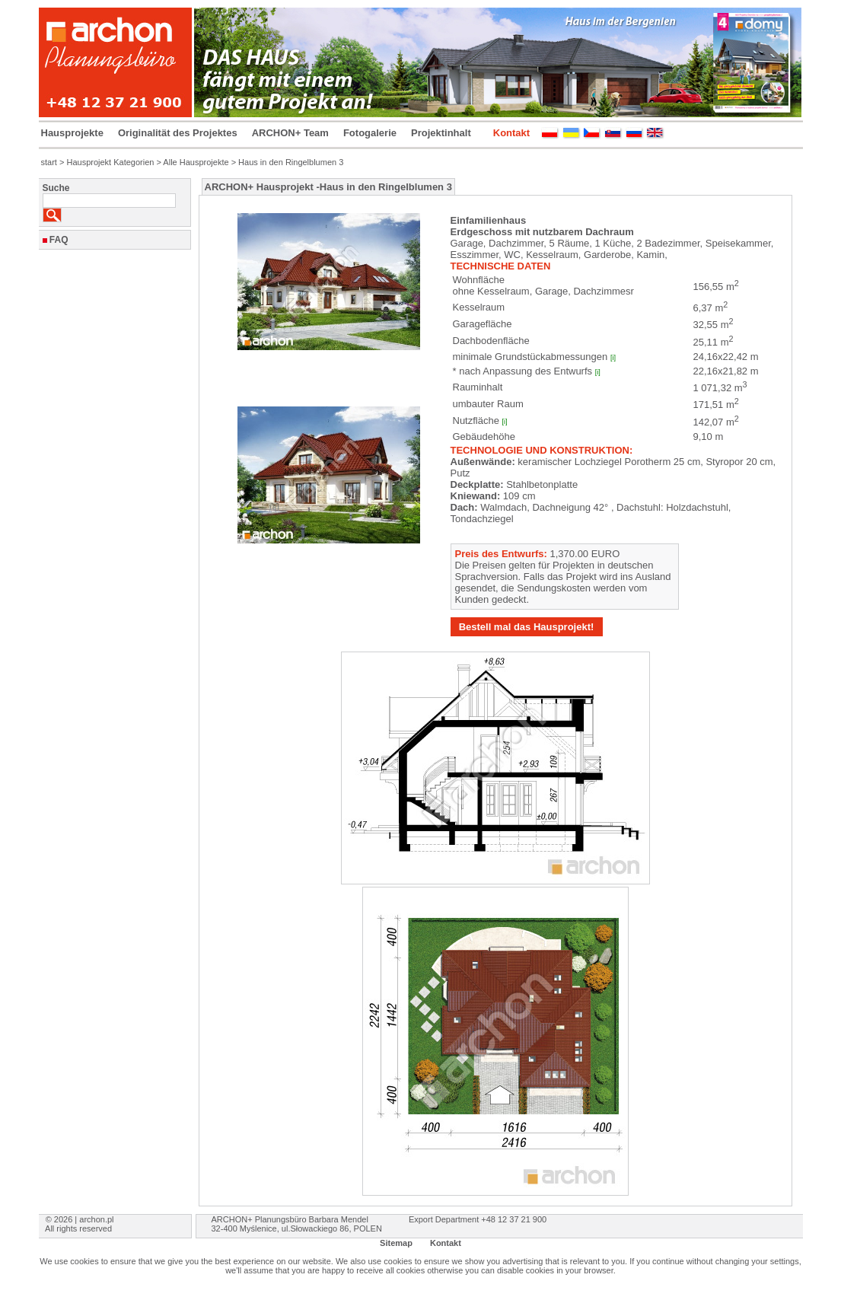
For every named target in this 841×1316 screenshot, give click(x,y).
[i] (613, 358)
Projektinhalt (441, 133)
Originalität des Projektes (177, 133)
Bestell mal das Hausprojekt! (526, 627)
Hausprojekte (72, 133)
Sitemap (396, 1242)
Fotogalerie (370, 133)
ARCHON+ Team (290, 133)
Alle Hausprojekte (195, 162)
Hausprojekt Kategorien (110, 162)
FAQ (58, 239)
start (49, 162)
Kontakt (511, 133)
